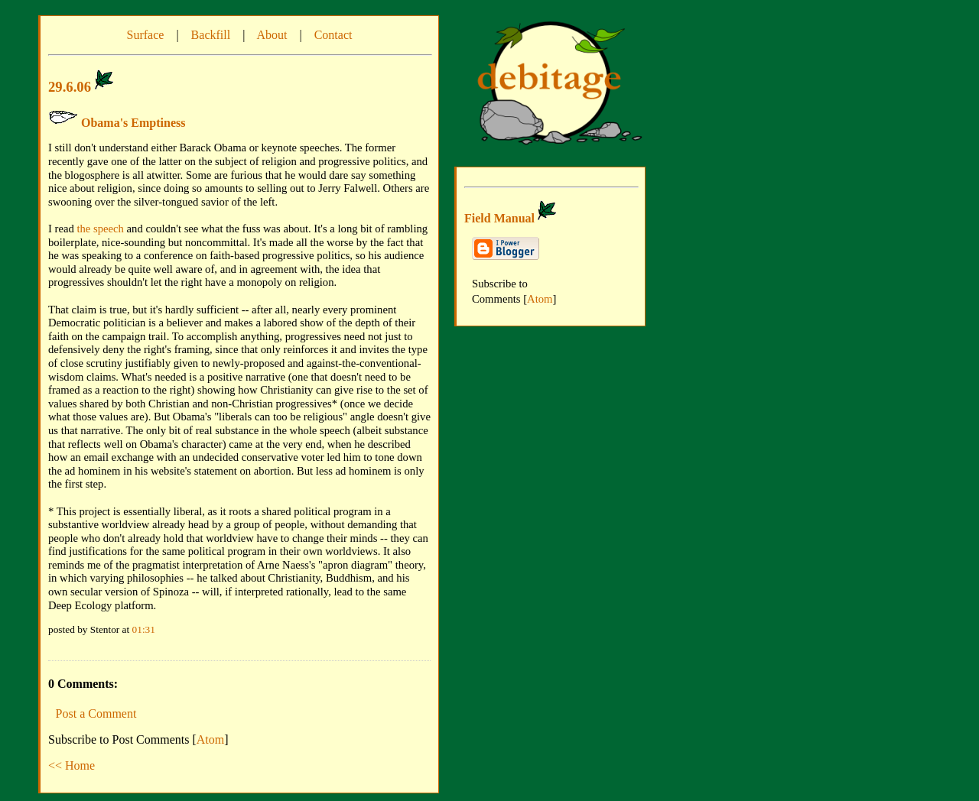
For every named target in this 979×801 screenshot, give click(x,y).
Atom (210, 739)
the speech (99, 228)
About (271, 34)
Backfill (211, 34)
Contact (333, 34)
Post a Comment (96, 713)
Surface (145, 34)
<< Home (71, 765)
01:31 (143, 629)
